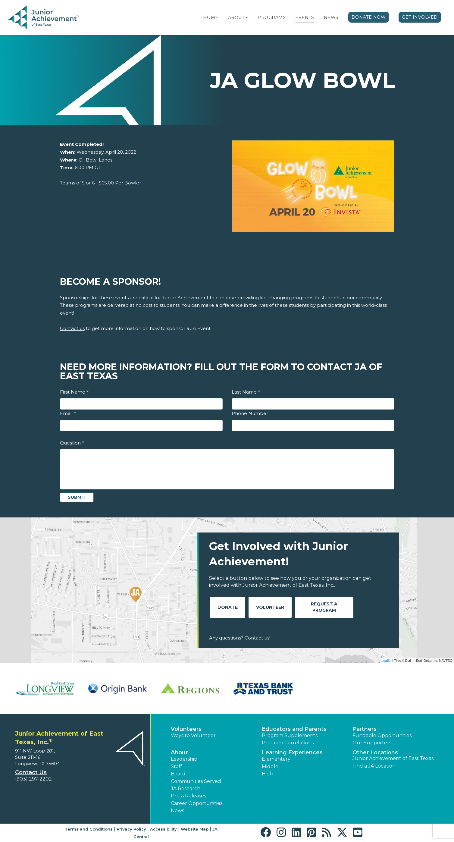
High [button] (267, 774)
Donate (228, 607)
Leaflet (386, 660)
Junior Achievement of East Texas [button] (393, 758)
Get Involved (420, 17)
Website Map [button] (194, 829)
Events (304, 17)
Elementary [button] (276, 759)
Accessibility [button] (163, 829)
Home (210, 17)
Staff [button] (176, 766)
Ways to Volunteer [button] (193, 735)
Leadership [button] (184, 759)
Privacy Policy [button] (131, 829)
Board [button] (178, 774)
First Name (74, 392)
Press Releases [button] (188, 796)
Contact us (72, 328)
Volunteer (270, 607)
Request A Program (324, 607)
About (236, 17)
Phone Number (250, 413)
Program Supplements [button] (290, 735)
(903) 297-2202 (33, 779)
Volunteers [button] (186, 729)
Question (72, 443)
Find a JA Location (374, 766)
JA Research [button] (185, 788)
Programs (272, 17)
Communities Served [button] (196, 781)
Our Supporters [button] (371, 743)
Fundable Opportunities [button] (382, 735)
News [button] (177, 810)
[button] (247, 17)
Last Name (246, 392)
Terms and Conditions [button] (89, 829)
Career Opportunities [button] (196, 803)
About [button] (179, 752)
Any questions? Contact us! (239, 638)
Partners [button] (364, 729)
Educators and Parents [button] (294, 729)
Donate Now (369, 17)
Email (68, 413)
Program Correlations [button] (288, 743)
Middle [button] (270, 766)
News (331, 17)
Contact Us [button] (31, 772)
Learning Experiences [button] (292, 752)
